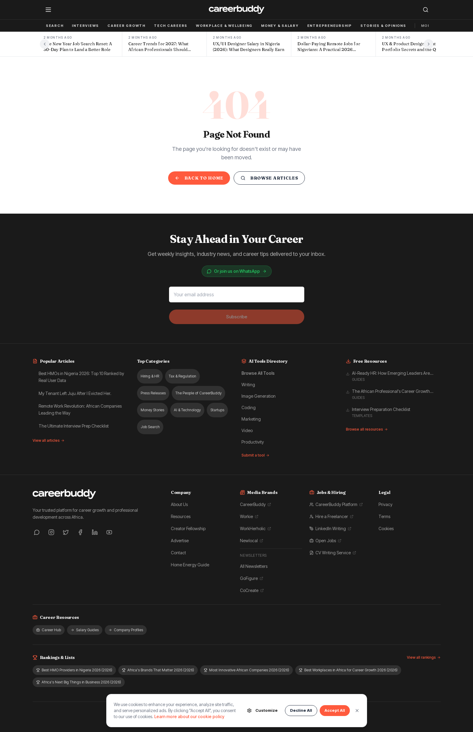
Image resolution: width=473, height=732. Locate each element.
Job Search (50, 26)
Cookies (386, 528)
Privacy (385, 504)
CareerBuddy (255, 504)
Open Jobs (325, 540)
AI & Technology (187, 410)
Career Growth (126, 26)
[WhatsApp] (37, 532)
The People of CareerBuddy (198, 393)
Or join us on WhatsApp (237, 271)
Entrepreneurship (329, 26)
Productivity (252, 441)
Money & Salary (280, 26)
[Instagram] (51, 532)
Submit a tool (255, 455)
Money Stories (152, 410)
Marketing (251, 419)
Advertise (180, 540)
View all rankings (424, 657)
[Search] (425, 9)
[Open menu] (48, 10)
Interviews (85, 26)
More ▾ (429, 26)
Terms (384, 516)
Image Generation (258, 396)
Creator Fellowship (188, 528)
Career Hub (48, 630)
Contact (178, 552)
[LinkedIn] (95, 532)
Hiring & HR (150, 376)
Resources (180, 516)
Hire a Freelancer (331, 516)
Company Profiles (125, 630)
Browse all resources (367, 429)
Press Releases (153, 393)
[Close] (357, 710)
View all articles (49, 440)
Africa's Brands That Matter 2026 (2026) (158, 670)
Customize (262, 710)
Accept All (334, 710)
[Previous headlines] (45, 44)
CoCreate (252, 590)
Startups (217, 410)
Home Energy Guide (190, 564)
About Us (179, 504)
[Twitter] (66, 532)
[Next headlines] (428, 44)
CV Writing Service (332, 552)
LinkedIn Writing (330, 528)
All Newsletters (253, 566)
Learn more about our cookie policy (189, 716)
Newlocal (251, 540)
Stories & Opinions (383, 26)
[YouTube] (109, 532)
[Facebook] (80, 532)
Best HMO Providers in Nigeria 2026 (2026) (74, 670)
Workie (249, 516)
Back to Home (199, 178)
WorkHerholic (255, 528)
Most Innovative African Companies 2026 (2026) (246, 670)
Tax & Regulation (182, 376)
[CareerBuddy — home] (236, 9)
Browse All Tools (258, 373)
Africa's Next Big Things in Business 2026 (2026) (78, 682)
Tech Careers (170, 26)
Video (247, 430)
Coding (248, 407)
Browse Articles (269, 178)
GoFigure (251, 578)
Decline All (301, 710)
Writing (248, 384)
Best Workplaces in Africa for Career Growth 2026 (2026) (348, 670)
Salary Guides (85, 630)
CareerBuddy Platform (336, 504)
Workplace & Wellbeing (224, 26)
